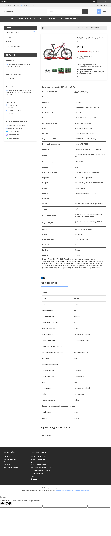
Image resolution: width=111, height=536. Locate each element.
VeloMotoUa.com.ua (49, 261)
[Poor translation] (8, 503)
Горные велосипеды (38, 456)
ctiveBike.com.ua (76, 261)
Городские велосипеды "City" (41, 467)
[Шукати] (85, 11)
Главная (9, 18)
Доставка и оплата (69, 18)
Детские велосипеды (38, 459)
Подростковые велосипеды (40, 470)
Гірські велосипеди (68, 28)
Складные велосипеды (39, 465)
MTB (76, 92)
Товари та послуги (52, 28)
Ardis (78, 28)
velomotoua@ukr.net (15, 128)
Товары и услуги (24, 18)
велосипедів (65, 263)
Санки (33, 476)
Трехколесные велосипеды (40, 462)
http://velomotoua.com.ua (16, 125)
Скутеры (34, 479)
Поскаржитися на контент (63, 490)
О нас (41, 18)
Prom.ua (66, 488)
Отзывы (9, 42)
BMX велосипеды (37, 473)
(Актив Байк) (87, 261)
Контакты (52, 18)
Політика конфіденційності (81, 490)
